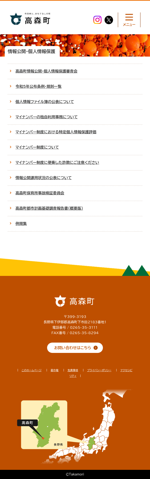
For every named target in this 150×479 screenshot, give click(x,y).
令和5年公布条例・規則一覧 (38, 86)
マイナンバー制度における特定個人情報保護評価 (56, 132)
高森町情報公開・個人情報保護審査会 (46, 71)
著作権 (55, 370)
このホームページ (32, 370)
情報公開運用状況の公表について (44, 178)
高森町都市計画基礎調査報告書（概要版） (49, 208)
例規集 (21, 223)
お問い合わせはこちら (72, 348)
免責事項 (73, 370)
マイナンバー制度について (37, 147)
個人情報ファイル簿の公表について (45, 102)
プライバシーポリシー (99, 370)
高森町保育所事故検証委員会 (40, 193)
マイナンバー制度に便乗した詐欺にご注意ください (57, 162)
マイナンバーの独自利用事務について (47, 117)
